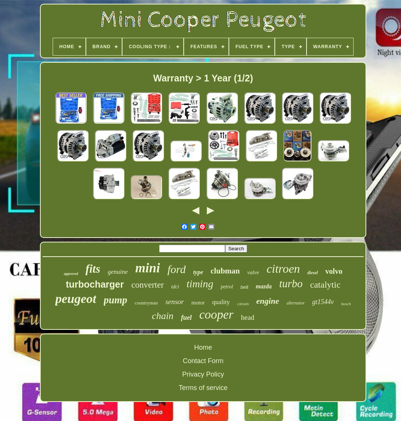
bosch (346, 303)
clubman (225, 270)
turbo (291, 284)
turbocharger (95, 284)
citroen (283, 268)
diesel (312, 272)
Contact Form (203, 361)
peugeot (75, 299)
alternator (295, 303)
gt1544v (323, 302)
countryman (146, 303)
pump (115, 300)
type (198, 272)
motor (198, 303)
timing (200, 284)
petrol (227, 287)
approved (71, 274)
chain (163, 315)
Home (203, 347)
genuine (118, 271)
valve (253, 272)
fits (93, 268)
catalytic (325, 285)
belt (244, 287)
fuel (186, 317)
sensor (174, 302)
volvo (333, 271)
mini (147, 268)
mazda (264, 286)
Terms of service (202, 387)
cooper (216, 314)
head (247, 317)
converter (147, 285)
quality (221, 302)
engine (267, 301)
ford (176, 269)
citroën (243, 303)
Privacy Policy (203, 374)
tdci (175, 287)
